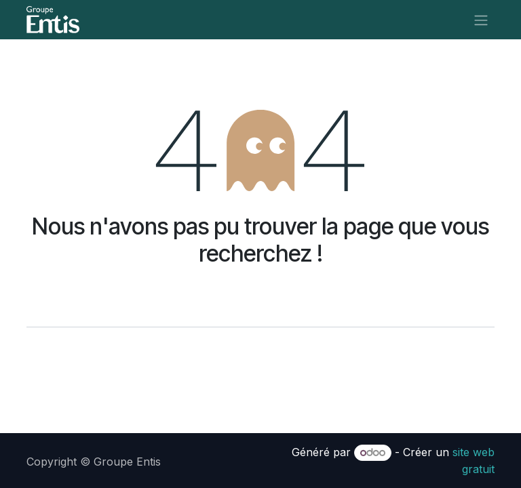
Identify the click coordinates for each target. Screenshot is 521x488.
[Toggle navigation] (481, 19)
